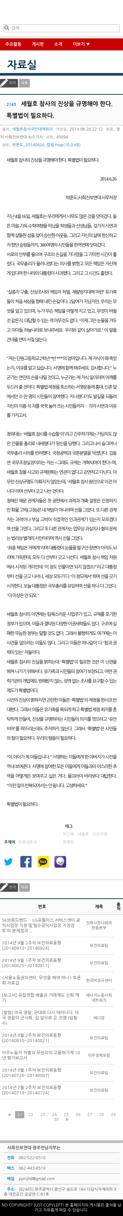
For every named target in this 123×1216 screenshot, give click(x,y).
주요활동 (13, 44)
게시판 (38, 44)
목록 (24, 83)
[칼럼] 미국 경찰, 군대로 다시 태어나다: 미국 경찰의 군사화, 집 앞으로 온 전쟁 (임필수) (40, 1017)
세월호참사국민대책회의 (32, 129)
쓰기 (12, 83)
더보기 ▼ (81, 44)
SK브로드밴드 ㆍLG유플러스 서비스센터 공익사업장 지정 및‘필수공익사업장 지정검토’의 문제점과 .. (41, 925)
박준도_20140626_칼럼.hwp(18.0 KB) (46, 145)
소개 (58, 44)
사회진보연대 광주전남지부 (60, 13)
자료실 (22, 65)
